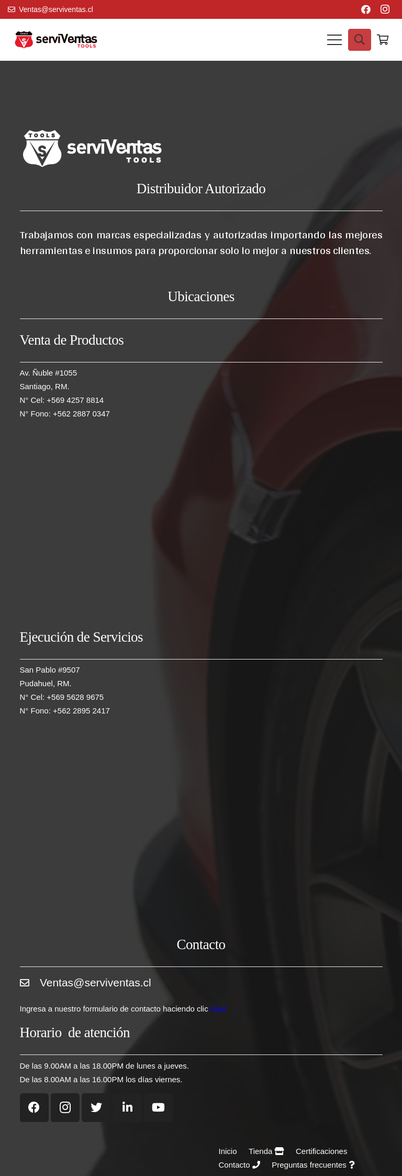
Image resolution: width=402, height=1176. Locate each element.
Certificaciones (321, 1151)
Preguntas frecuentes (313, 1164)
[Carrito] (382, 40)
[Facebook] (365, 9)
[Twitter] (96, 1107)
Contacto (239, 1164)
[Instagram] (384, 9)
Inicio (228, 1151)
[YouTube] (158, 1107)
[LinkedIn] (127, 1107)
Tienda (266, 1151)
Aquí (218, 1008)
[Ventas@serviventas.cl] (30, 986)
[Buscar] (359, 40)
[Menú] (334, 40)
